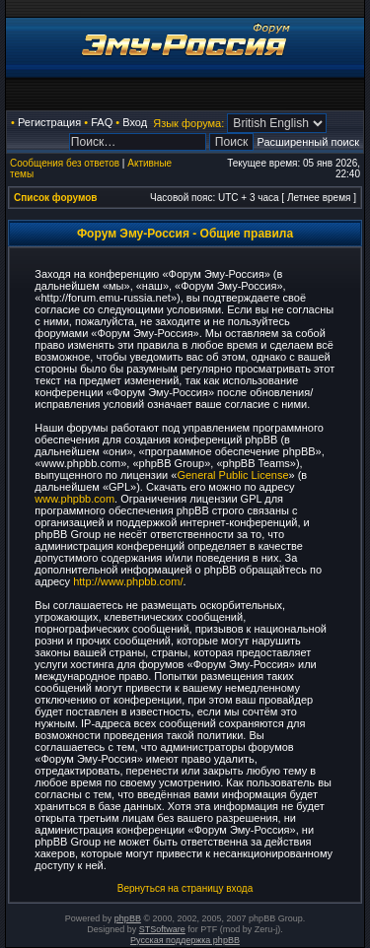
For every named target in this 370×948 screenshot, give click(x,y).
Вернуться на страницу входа (185, 888)
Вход (134, 122)
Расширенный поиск (308, 142)
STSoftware (162, 929)
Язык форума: (188, 123)
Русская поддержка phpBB (185, 940)
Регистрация (49, 122)
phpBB (127, 918)
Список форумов (56, 197)
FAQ (101, 122)
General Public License (232, 475)
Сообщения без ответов (64, 163)
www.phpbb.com (74, 499)
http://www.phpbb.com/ (128, 581)
